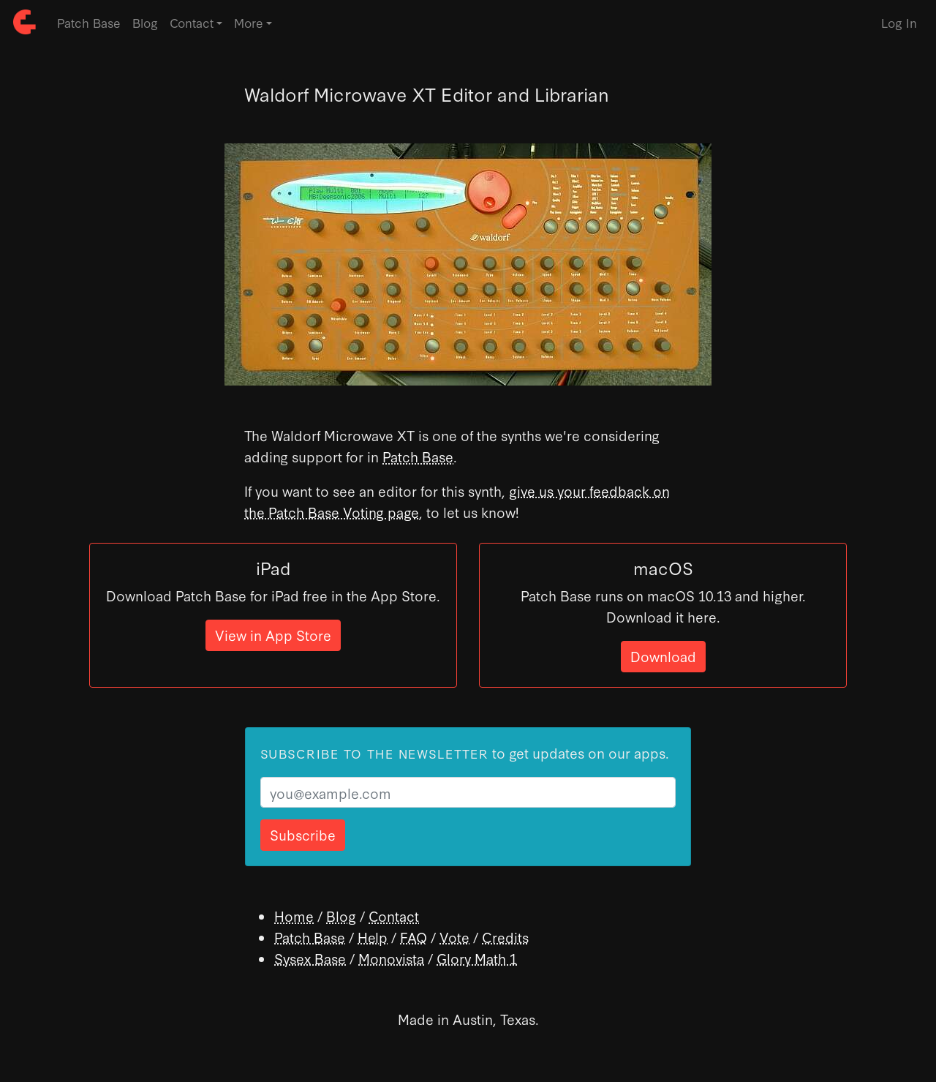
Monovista (391, 958)
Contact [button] (192, 22)
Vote (454, 937)
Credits (505, 937)
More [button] (248, 22)
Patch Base (89, 22)
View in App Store (273, 635)
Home (294, 915)
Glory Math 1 (477, 958)
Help (373, 937)
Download (663, 656)
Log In (899, 22)
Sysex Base (310, 958)
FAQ (413, 937)
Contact (394, 915)
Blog (145, 22)
